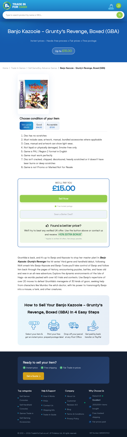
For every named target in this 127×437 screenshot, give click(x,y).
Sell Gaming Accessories (25, 420)
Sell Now (63, 198)
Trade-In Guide (49, 414)
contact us (97, 230)
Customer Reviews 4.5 (76, 402)
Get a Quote (32, 376)
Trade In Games (18, 68)
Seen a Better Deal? (63, 214)
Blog (69, 409)
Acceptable (52, 125)
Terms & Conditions (75, 414)
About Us (71, 396)
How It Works (49, 396)
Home (5, 68)
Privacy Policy (73, 418)
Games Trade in (26, 413)
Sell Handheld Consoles (26, 406)
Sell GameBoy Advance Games (42, 68)
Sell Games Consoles (25, 398)
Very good (26, 125)
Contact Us (48, 405)
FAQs (45, 400)
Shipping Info (49, 410)
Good (39, 125)
